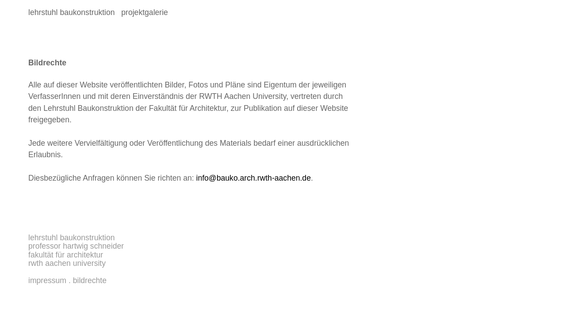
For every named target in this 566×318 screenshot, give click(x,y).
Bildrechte (90, 280)
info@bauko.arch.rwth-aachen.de (253, 178)
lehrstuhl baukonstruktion (71, 12)
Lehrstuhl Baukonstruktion (71, 237)
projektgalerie (142, 12)
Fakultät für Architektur (65, 254)
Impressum (47, 280)
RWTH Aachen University (67, 263)
